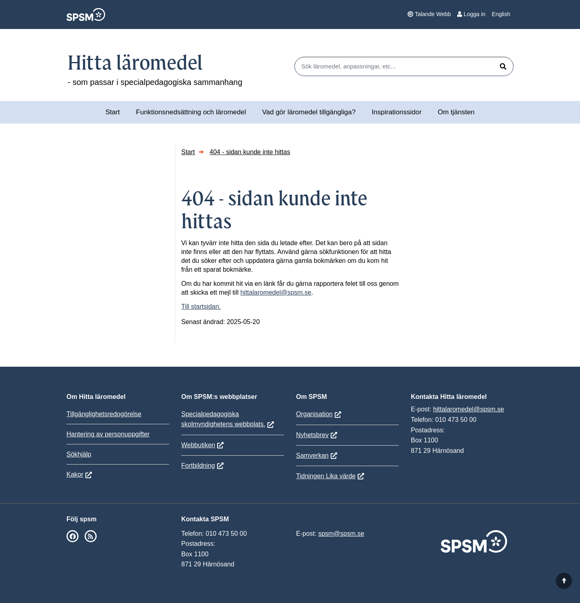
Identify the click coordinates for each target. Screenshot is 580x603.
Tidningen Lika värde (326, 476)
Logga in (471, 14)
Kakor (74, 474)
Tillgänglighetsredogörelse (103, 414)
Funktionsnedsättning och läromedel (191, 112)
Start (113, 112)
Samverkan (312, 455)
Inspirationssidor (397, 112)
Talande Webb (429, 14)
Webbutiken (198, 445)
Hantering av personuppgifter (107, 434)
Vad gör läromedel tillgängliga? (309, 112)
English (501, 14)
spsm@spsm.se (341, 533)
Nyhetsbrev (312, 435)
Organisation (314, 414)
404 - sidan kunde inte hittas (249, 152)
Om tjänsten (456, 112)
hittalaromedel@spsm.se (275, 292)
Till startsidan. (201, 306)
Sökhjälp (78, 454)
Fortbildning (198, 465)
